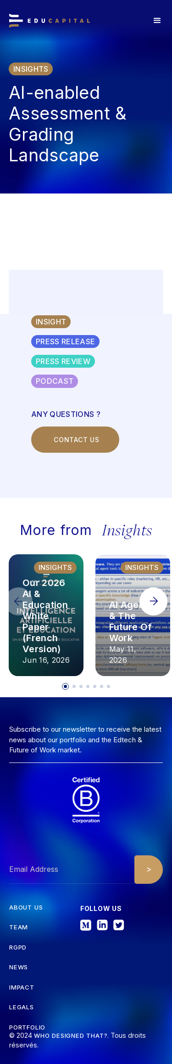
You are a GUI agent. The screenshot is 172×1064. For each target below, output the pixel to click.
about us (26, 907)
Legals (21, 1007)
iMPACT (21, 987)
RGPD (18, 947)
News (18, 967)
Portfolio (27, 1027)
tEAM (18, 927)
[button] (157, 20)
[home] (49, 21)
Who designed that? (70, 1035)
